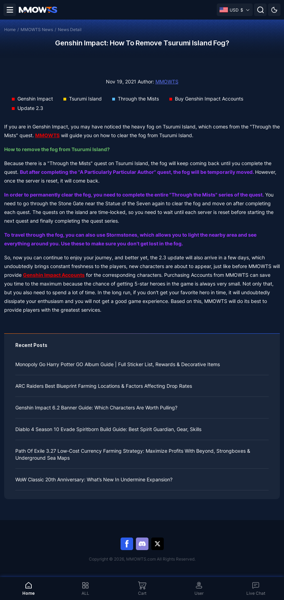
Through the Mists (138, 99)
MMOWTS (166, 81)
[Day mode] (274, 9)
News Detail (70, 29)
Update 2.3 (30, 108)
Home (10, 29)
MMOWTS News (37, 29)
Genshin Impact (35, 99)
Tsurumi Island (85, 99)
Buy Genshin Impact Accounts (209, 99)
